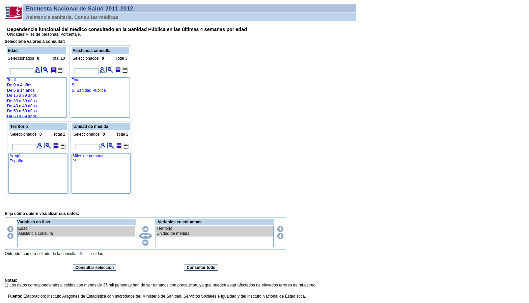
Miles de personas (101, 156)
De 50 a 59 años (36, 111)
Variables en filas (33, 222)
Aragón (38, 156)
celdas (97, 253)
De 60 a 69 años (36, 116)
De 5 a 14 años (36, 90)
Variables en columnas (179, 222)
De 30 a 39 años (36, 101)
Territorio (214, 228)
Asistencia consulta (76, 233)
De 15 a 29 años (36, 95)
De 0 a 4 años (36, 85)
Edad (76, 228)
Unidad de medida (214, 233)
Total (36, 80)
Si (100, 85)
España (38, 161)
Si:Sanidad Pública (100, 90)
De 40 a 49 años (36, 106)
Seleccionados (21, 58)
